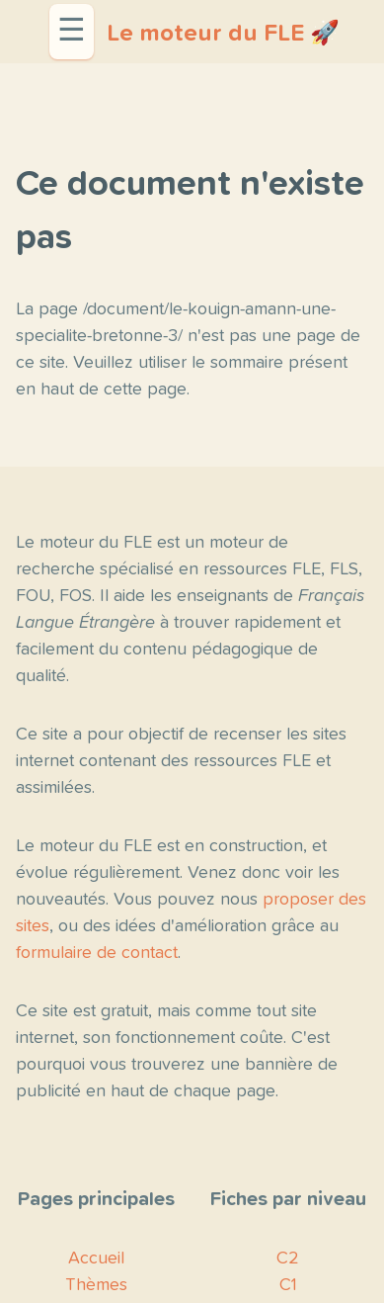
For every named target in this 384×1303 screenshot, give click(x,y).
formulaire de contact (97, 953)
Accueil (96, 1258)
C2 (287, 1258)
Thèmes (96, 1285)
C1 (288, 1285)
